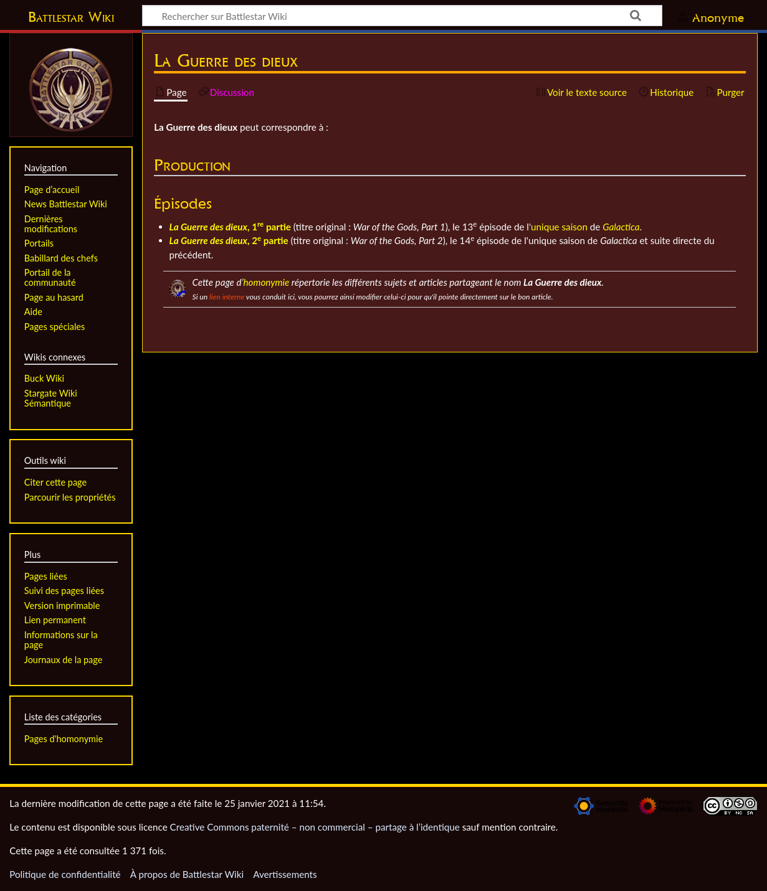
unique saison (559, 226)
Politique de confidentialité (64, 874)
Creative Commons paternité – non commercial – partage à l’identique (315, 826)
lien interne (226, 296)
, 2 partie (228, 240)
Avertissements (285, 874)
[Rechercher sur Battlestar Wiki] (402, 16)
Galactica (621, 226)
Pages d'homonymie (63, 738)
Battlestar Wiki (71, 17)
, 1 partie (230, 226)
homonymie (267, 282)
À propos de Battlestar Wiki (187, 874)
